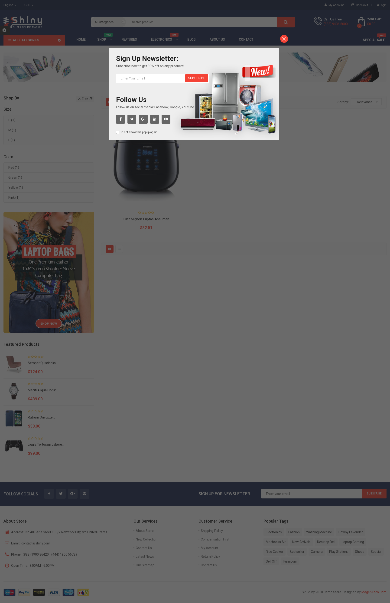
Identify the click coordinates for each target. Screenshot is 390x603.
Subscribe (196, 78)
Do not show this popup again (138, 132)
